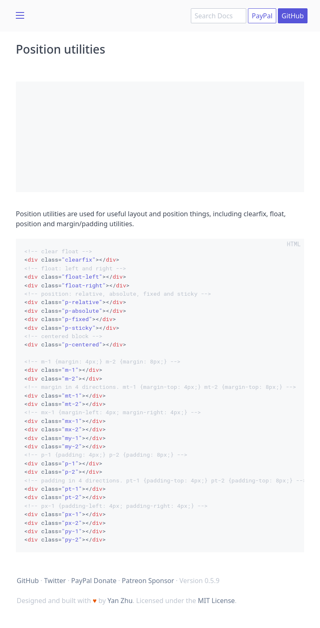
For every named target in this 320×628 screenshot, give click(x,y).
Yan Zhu (120, 600)
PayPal (262, 15)
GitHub (293, 15)
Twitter (55, 580)
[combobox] (218, 15)
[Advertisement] (160, 137)
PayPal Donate (94, 580)
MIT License (216, 600)
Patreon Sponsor (148, 580)
